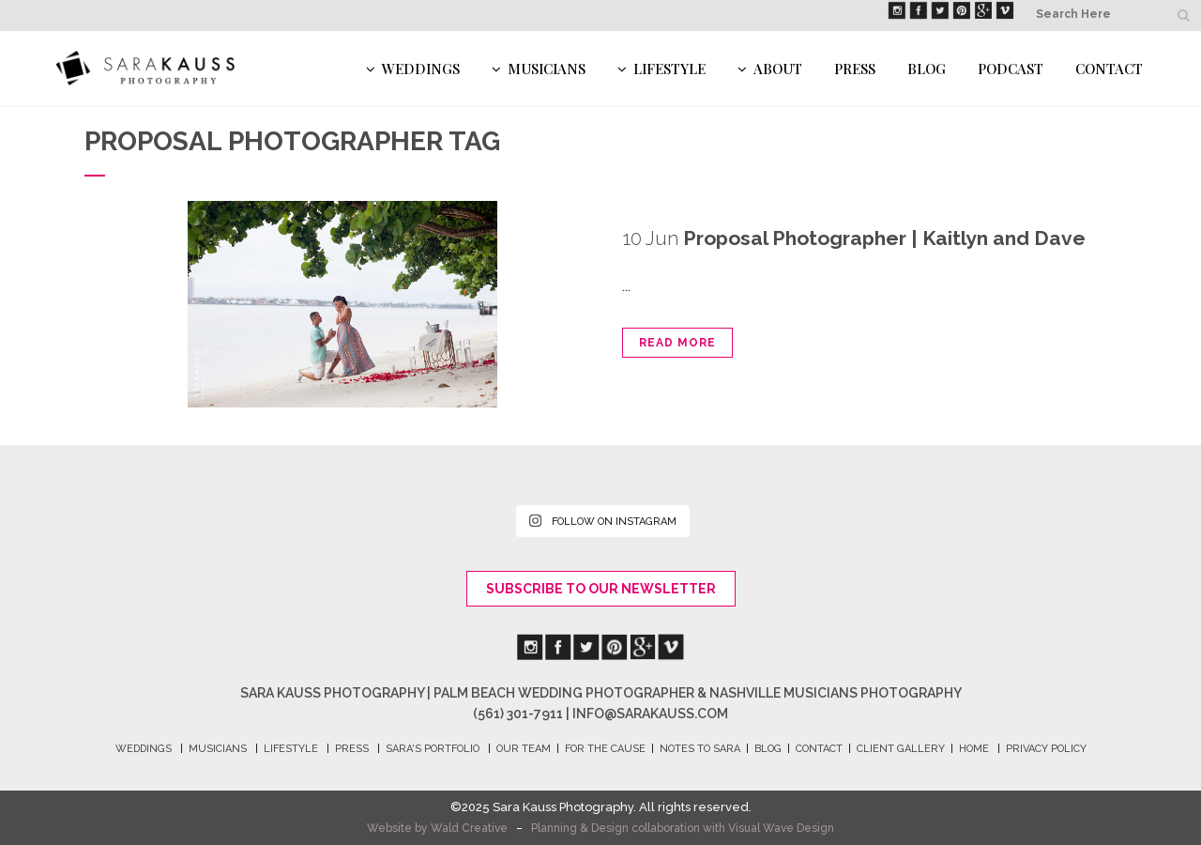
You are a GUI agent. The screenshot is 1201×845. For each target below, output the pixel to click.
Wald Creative (469, 828)
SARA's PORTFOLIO (432, 749)
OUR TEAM (523, 749)
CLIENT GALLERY (901, 749)
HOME (974, 749)
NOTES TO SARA (700, 749)
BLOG (768, 749)
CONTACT (819, 749)
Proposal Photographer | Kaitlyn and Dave (884, 238)
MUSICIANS (218, 749)
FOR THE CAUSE (605, 749)
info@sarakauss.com (650, 713)
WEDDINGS (143, 749)
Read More (677, 342)
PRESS (352, 749)
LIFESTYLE (291, 749)
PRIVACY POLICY (1046, 749)
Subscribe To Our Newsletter (601, 588)
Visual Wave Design (781, 828)
